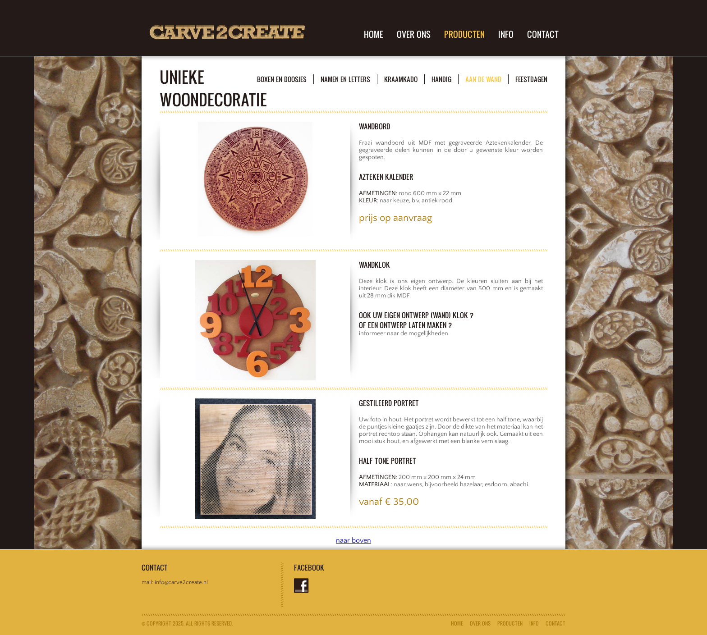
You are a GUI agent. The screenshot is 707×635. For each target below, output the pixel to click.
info (506, 34)
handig (441, 79)
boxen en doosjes (282, 79)
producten (464, 34)
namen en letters (345, 79)
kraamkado (401, 79)
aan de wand (483, 79)
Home (373, 34)
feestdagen (531, 79)
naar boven (353, 540)
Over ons (414, 34)
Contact (543, 34)
